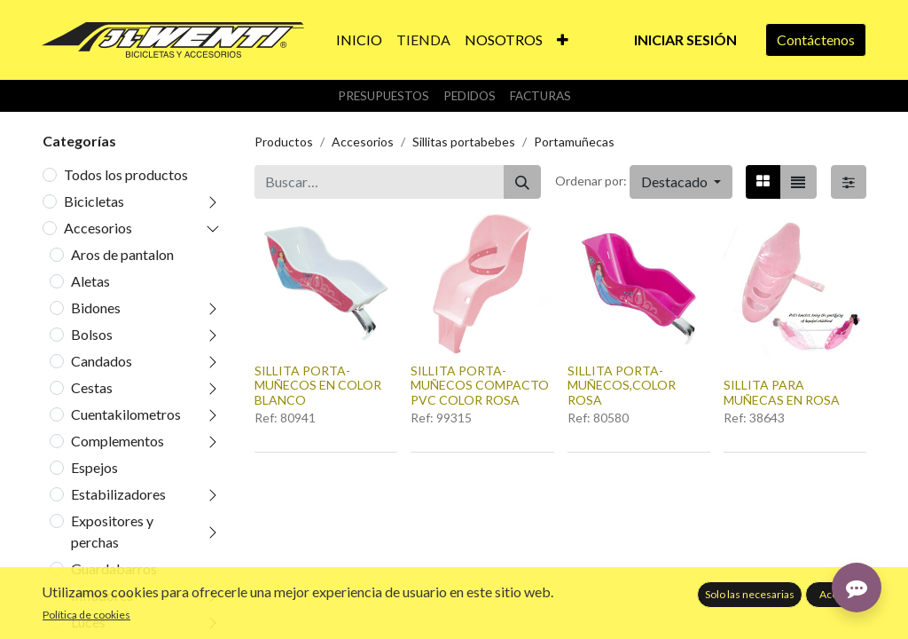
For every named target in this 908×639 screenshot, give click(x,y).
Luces (88, 621)
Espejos (94, 467)
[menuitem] (359, 40)
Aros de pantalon (122, 254)
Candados (101, 360)
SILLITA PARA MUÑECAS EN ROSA (782, 392)
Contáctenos (816, 39)
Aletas (90, 280)
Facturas (540, 96)
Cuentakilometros (126, 414)
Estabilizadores (118, 493)
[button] (562, 40)
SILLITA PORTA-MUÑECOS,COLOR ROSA (622, 385)
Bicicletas (94, 201)
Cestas (92, 387)
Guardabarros (114, 568)
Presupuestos (383, 96)
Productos (283, 141)
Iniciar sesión (685, 39)
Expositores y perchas (112, 531)
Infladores (102, 595)
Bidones (96, 307)
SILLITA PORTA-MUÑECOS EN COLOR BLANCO (317, 385)
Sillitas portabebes (463, 141)
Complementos (117, 440)
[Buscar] (522, 182)
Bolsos (92, 334)
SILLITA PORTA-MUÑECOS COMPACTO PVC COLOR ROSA (480, 385)
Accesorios (98, 227)
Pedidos (469, 96)
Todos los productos (126, 174)
